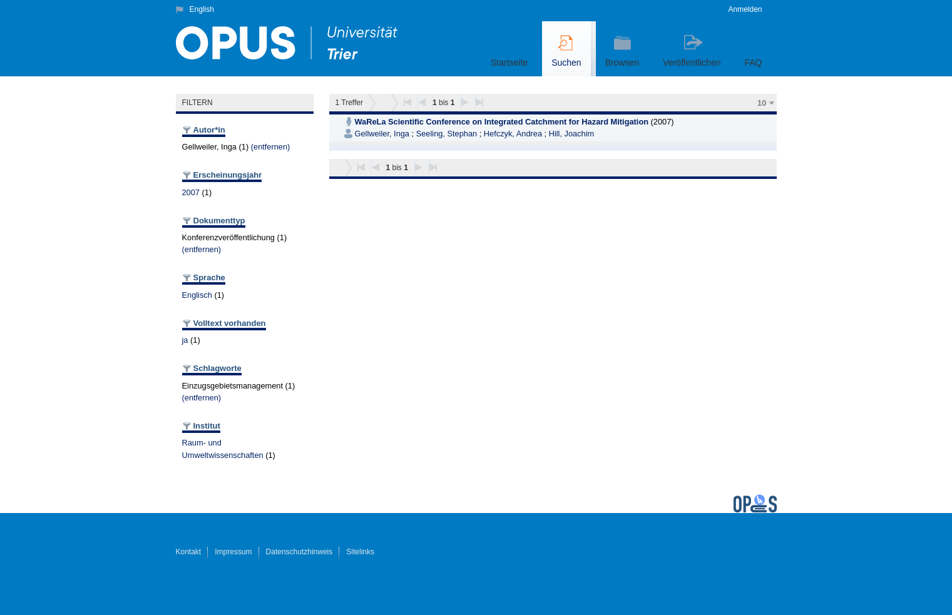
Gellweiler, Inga (382, 133)
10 (762, 103)
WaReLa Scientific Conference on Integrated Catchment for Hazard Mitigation (502, 121)
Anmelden (745, 9)
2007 (191, 192)
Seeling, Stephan (446, 133)
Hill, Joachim (572, 133)
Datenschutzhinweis (299, 551)
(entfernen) (270, 146)
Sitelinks (360, 551)
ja (185, 340)
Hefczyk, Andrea (513, 133)
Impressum (233, 551)
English (202, 9)
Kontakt (189, 551)
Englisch (197, 295)
